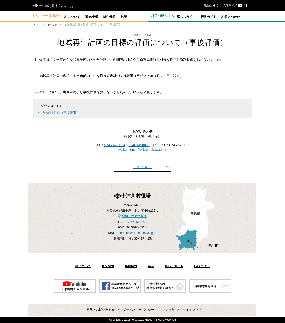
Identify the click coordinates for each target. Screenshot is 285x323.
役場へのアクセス (134, 216)
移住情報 (119, 16)
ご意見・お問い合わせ (99, 309)
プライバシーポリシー (138, 309)
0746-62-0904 (114, 145)
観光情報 (98, 16)
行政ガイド (214, 16)
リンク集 (168, 309)
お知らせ (52, 24)
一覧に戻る (142, 167)
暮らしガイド (188, 16)
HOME (36, 24)
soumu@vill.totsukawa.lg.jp (137, 233)
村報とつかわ (240, 16)
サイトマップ (192, 309)
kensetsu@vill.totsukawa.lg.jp (145, 149)
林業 (138, 16)
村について (74, 16)
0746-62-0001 (139, 145)
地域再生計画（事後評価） (60, 112)
